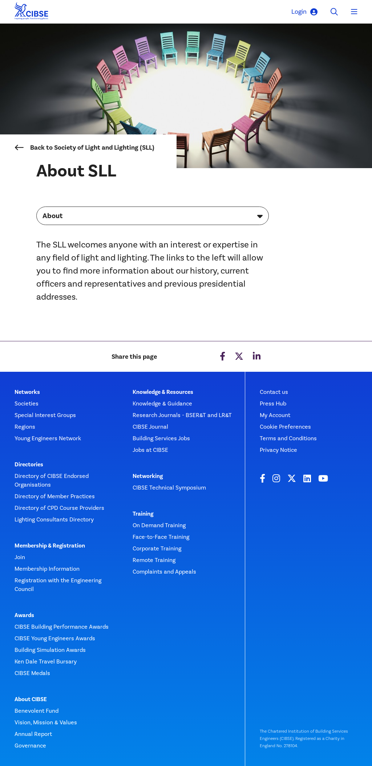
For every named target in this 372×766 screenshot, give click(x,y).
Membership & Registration (50, 545)
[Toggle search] (334, 12)
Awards (24, 615)
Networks (27, 392)
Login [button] (304, 11)
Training (143, 513)
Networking (148, 476)
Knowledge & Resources (163, 392)
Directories (29, 464)
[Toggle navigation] (354, 12)
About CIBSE (31, 699)
